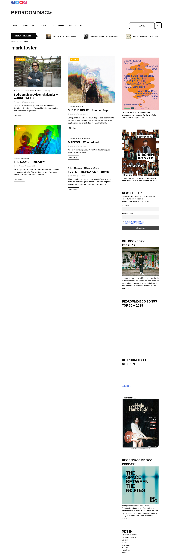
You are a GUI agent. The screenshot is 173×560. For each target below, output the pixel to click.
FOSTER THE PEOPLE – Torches (88, 171)
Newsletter (126, 550)
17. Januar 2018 (83, 114)
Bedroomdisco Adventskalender (24, 91)
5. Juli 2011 (81, 176)
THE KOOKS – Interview (29, 162)
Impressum (126, 545)
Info (82, 26)
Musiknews (39, 91)
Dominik (17, 102)
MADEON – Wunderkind (83, 142)
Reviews (70, 168)
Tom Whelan (19, 166)
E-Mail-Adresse (127, 214)
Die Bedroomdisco (129, 537)
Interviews (17, 158)
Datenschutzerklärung (130, 535)
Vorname (125, 205)
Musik (25, 26)
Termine (44, 26)
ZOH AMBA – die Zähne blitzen (65, 37)
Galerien (125, 540)
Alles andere (58, 26)
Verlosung (46, 91)
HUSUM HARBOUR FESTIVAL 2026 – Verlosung (152, 37)
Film (34, 26)
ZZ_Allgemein (78, 168)
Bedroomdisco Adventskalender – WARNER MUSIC (36, 96)
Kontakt (125, 547)
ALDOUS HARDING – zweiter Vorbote (106, 37)
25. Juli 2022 (30, 166)
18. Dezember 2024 (29, 102)
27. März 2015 (82, 146)
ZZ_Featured (88, 168)
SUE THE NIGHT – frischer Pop (88, 110)
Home (15, 26)
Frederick (72, 176)
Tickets (72, 26)
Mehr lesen (19, 116)
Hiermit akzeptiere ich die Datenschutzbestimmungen (133, 223)
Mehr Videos (126, 386)
